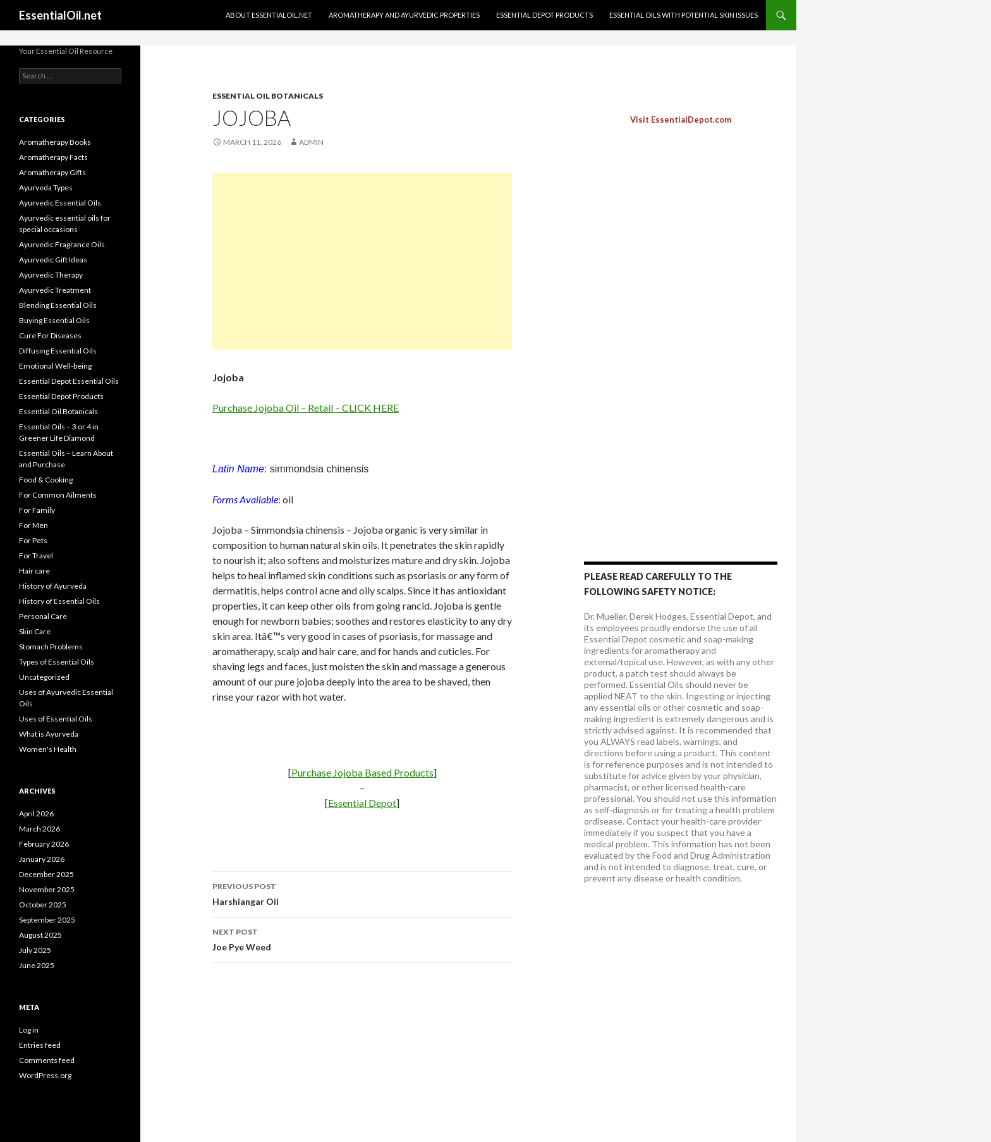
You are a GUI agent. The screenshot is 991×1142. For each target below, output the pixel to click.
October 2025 (42, 904)
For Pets (33, 540)
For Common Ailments (58, 495)
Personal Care (43, 616)
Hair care (34, 570)
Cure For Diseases (50, 335)
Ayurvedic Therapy (51, 274)
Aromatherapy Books (55, 142)
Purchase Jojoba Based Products (362, 772)
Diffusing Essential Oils (58, 350)
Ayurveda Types (46, 187)
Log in (29, 1030)
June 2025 (36, 965)
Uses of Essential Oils (55, 718)
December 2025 (46, 874)
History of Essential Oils (59, 601)
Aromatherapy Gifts (52, 172)
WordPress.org (45, 1075)
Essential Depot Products (544, 15)
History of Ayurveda (53, 586)
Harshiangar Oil (362, 893)
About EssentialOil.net (269, 15)
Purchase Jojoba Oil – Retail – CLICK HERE (305, 408)
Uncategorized (44, 677)
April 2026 (36, 813)
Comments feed (47, 1060)
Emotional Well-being (55, 366)
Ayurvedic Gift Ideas (53, 259)
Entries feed (40, 1045)
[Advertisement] (362, 261)
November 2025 (47, 889)
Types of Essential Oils (56, 661)
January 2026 (41, 859)
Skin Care (35, 631)
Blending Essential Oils (58, 305)
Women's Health (47, 749)
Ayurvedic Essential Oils (60, 202)
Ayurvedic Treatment (55, 290)
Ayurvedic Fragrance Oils (62, 244)
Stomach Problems (51, 646)
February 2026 (44, 844)
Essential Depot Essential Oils (69, 381)
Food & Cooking (46, 479)
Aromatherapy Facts (53, 157)
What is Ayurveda (48, 734)
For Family (37, 510)
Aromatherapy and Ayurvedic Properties (404, 15)
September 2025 (47, 919)
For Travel (36, 555)
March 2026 (39, 828)
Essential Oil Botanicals (267, 96)
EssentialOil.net (60, 15)
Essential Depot (362, 803)
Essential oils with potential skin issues (683, 15)
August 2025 (40, 935)
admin (311, 142)
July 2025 (35, 950)
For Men (33, 525)
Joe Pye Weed (362, 938)
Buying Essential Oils (54, 320)
